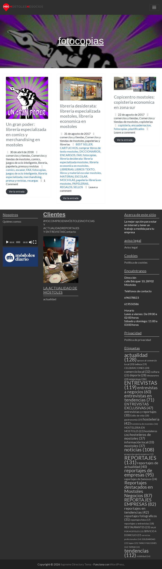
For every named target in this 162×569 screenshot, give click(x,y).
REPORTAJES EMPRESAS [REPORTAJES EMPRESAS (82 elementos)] (140, 502)
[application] (20, 236)
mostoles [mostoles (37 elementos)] (134, 446)
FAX (28, 169)
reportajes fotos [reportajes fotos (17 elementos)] (140, 519)
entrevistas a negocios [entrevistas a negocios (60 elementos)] (141, 389)
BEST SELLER (84, 144)
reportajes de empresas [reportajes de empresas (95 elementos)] (139, 473)
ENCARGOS (67, 155)
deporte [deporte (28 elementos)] (138, 375)
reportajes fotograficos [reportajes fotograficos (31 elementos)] (140, 517)
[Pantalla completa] (34, 242)
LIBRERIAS (67, 169)
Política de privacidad (137, 339)
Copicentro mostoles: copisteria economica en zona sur (134, 102)
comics (10, 169)
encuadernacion (141, 125)
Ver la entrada (16, 191)
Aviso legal (131, 247)
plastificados (136, 128)
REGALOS (66, 187)
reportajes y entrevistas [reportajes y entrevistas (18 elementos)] (139, 523)
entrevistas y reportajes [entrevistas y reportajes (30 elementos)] (140, 413)
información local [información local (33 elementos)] (139, 442)
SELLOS (78, 187)
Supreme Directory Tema (76, 564)
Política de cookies (136, 262)
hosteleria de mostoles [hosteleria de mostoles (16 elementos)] (144, 424)
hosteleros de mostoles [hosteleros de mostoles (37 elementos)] (137, 436)
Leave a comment (124, 132)
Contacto (70, 231)
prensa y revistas (28, 166)
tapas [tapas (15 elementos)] (133, 543)
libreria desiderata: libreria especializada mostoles (76, 160)
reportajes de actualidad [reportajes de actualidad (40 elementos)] (141, 465)
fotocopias (39, 169)
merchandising (32, 177)
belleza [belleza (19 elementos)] (141, 364)
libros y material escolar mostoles (80, 172)
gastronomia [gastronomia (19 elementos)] (133, 419)
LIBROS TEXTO (85, 169)
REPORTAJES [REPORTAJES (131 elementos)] (140, 460)
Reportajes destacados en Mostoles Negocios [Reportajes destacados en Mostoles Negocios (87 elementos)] (138, 489)
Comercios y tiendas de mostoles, (27, 161)
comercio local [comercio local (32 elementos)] (137, 372)
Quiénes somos (12, 221)
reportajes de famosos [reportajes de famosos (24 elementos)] (140, 479)
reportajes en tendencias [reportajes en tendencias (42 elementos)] (136, 510)
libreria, (27, 164)
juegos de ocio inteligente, (27, 164)
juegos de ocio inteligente (21, 173)
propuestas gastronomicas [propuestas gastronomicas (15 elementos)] (139, 454)
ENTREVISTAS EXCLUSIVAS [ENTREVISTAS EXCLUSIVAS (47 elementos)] (138, 406)
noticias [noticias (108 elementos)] (139, 449)
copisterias (146, 121)
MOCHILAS (67, 180)
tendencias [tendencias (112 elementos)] (136, 553)
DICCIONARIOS (89, 151)
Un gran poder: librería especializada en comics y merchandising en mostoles (26, 134)
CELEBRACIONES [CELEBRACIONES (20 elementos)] (136, 367)
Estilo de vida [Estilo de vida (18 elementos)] (139, 415)
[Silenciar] (30, 242)
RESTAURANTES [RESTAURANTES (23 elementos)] (137, 527)
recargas (32, 180)
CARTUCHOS (69, 148)
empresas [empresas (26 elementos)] (137, 379)
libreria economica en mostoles (79, 163)
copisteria (124, 125)
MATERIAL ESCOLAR (73, 176)
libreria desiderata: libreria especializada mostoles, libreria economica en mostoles (80, 116)
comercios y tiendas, (27, 161)
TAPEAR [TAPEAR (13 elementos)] (134, 547)
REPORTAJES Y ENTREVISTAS (61, 229)
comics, (27, 162)
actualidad (49, 299)
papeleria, (22, 166)
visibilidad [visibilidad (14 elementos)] (143, 556)
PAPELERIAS (80, 183)
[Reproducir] (7, 242)
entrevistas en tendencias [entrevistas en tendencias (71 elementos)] (139, 397)
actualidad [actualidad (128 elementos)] (136, 357)
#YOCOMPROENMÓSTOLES (62, 221)
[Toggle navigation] (154, 7)
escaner (20, 169)
